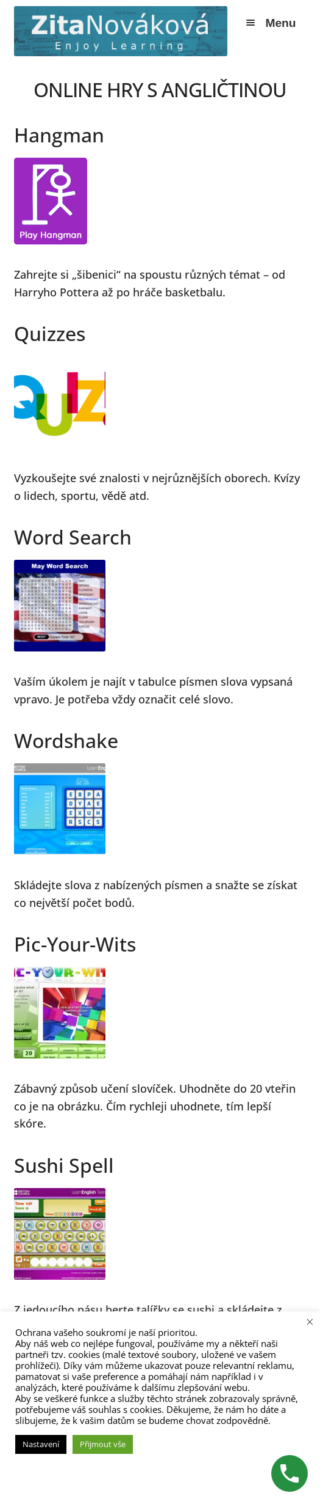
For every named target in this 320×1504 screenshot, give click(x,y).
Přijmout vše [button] (103, 1444)
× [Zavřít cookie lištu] (310, 1321)
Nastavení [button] (41, 1444)
